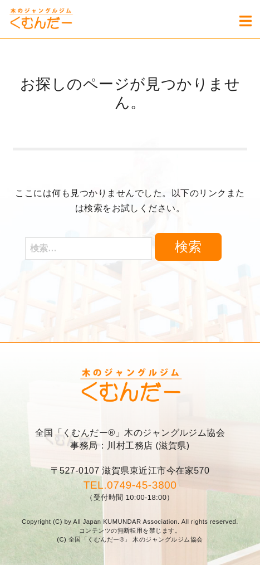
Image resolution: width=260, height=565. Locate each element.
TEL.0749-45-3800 (130, 485)
